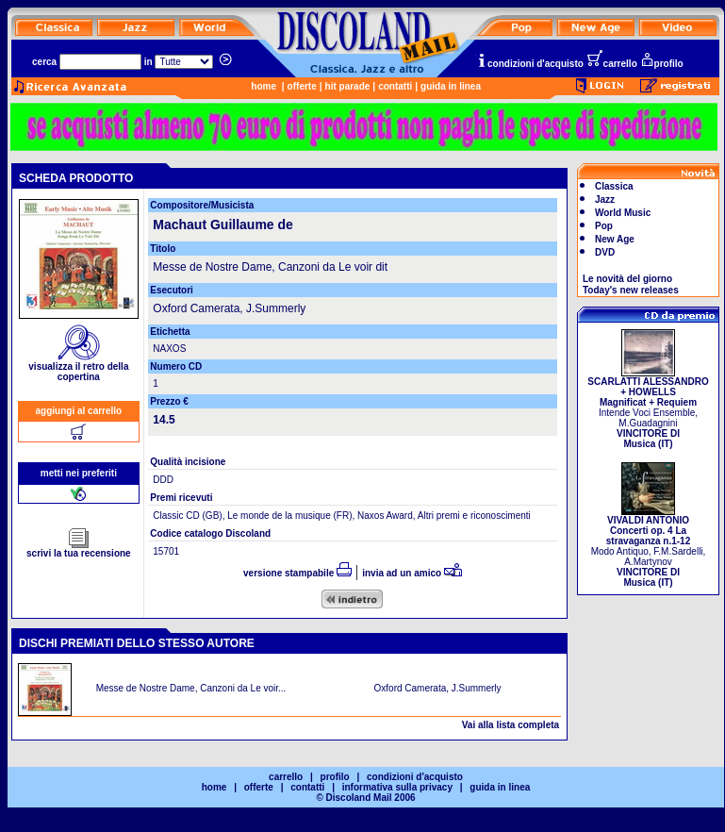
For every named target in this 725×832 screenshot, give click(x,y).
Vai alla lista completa (510, 725)
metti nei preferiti (79, 473)
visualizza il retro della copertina (78, 367)
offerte (302, 86)
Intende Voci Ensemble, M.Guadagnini (647, 408)
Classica (614, 186)
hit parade (348, 86)
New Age (614, 239)
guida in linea (450, 86)
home (263, 86)
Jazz (605, 199)
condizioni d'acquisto (530, 63)
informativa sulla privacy (397, 787)
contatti (395, 86)
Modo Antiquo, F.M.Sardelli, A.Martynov (648, 547)
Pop (604, 226)
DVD (605, 252)
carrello (611, 63)
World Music (623, 213)
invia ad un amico (412, 573)
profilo (662, 63)
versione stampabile (297, 573)
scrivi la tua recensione (78, 549)
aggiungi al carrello (79, 411)
